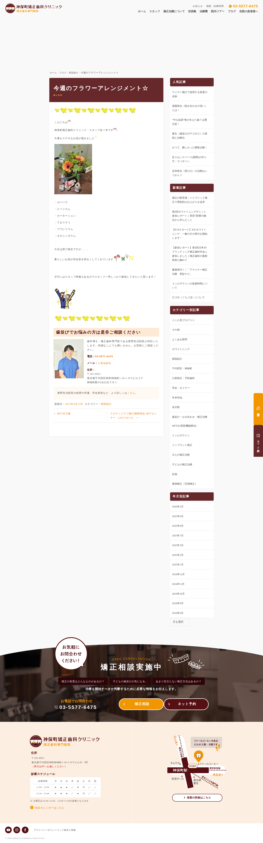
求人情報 (78, 830)
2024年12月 (178, 574)
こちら (131, 392)
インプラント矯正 (182, 445)
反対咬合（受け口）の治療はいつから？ (189, 173)
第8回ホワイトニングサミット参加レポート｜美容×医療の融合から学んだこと (189, 215)
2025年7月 (177, 535)
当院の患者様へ (248, 11)
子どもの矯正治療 (182, 464)
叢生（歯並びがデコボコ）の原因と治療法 (189, 135)
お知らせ (198, 6)
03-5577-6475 (245, 6)
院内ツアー (217, 11)
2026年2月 (177, 506)
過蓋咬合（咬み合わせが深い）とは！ (189, 108)
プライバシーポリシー (45, 830)
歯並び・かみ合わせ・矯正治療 (189, 417)
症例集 (192, 11)
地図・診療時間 (215, 6)
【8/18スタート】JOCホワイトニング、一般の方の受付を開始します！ (189, 233)
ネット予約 (187, 705)
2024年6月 (177, 613)
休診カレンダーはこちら (49, 807)
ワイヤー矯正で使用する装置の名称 (189, 94)
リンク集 (65, 830)
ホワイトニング (181, 349)
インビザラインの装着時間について (189, 285)
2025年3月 (177, 545)
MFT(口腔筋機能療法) (184, 425)
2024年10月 (178, 593)
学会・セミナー (181, 388)
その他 (176, 329)
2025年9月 (177, 516)
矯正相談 (138, 705)
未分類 (176, 407)
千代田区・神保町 (182, 368)
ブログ (232, 11)
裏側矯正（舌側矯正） (184, 483)
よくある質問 (179, 339)
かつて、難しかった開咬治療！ (189, 147)
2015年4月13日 (74, 403)
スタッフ (154, 11)
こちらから (104, 363)
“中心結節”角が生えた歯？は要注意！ (189, 122)
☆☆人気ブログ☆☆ (183, 320)
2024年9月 (177, 603)
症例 (174, 474)
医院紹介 (106, 403)
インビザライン (181, 435)
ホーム (142, 11)
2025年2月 (177, 555)
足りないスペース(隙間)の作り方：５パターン (189, 159)
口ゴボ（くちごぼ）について (188, 297)
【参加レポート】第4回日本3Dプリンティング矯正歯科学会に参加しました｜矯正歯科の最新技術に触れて (189, 253)
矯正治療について (174, 11)
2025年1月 (177, 564)
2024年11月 (178, 584)
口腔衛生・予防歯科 (183, 378)
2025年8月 (177, 526)
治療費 (204, 11)
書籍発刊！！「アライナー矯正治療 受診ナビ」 (189, 271)
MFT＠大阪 (64, 413)
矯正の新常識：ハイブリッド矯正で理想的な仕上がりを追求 (189, 199)
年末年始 (177, 397)
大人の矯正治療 (181, 454)
